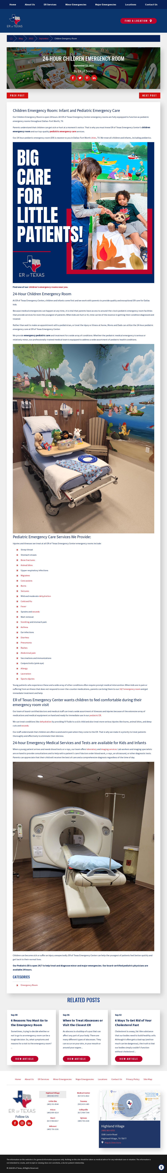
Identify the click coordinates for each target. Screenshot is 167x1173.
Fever (23, 606)
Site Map (147, 1079)
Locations (102, 1079)
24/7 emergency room (129, 689)
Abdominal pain (28, 653)
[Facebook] (15, 1123)
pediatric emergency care (63, 131)
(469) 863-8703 (108, 1130)
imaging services (109, 749)
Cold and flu (26, 601)
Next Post (149, 95)
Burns (23, 585)
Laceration (26, 673)
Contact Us (116, 1079)
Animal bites (27, 565)
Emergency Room (29, 985)
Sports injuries (28, 678)
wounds (36, 611)
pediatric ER (95, 715)
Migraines (25, 575)
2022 (31, 38)
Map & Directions (113, 1142)
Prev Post (17, 95)
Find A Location (138, 20)
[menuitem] (12, 4)
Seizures (25, 591)
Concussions (26, 580)
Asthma (24, 627)
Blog (21, 38)
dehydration (45, 596)
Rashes (24, 647)
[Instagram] (22, 1123)
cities (93, 137)
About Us (29, 1079)
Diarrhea (25, 637)
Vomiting (25, 622)
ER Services (43, 1079)
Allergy (24, 668)
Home (18, 1079)
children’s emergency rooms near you (48, 287)
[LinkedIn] (29, 1123)
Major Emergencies (85, 1079)
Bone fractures (28, 560)
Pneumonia (26, 642)
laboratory (92, 749)
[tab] (52, 1095)
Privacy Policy (132, 1079)
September (44, 38)
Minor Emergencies (62, 1079)
